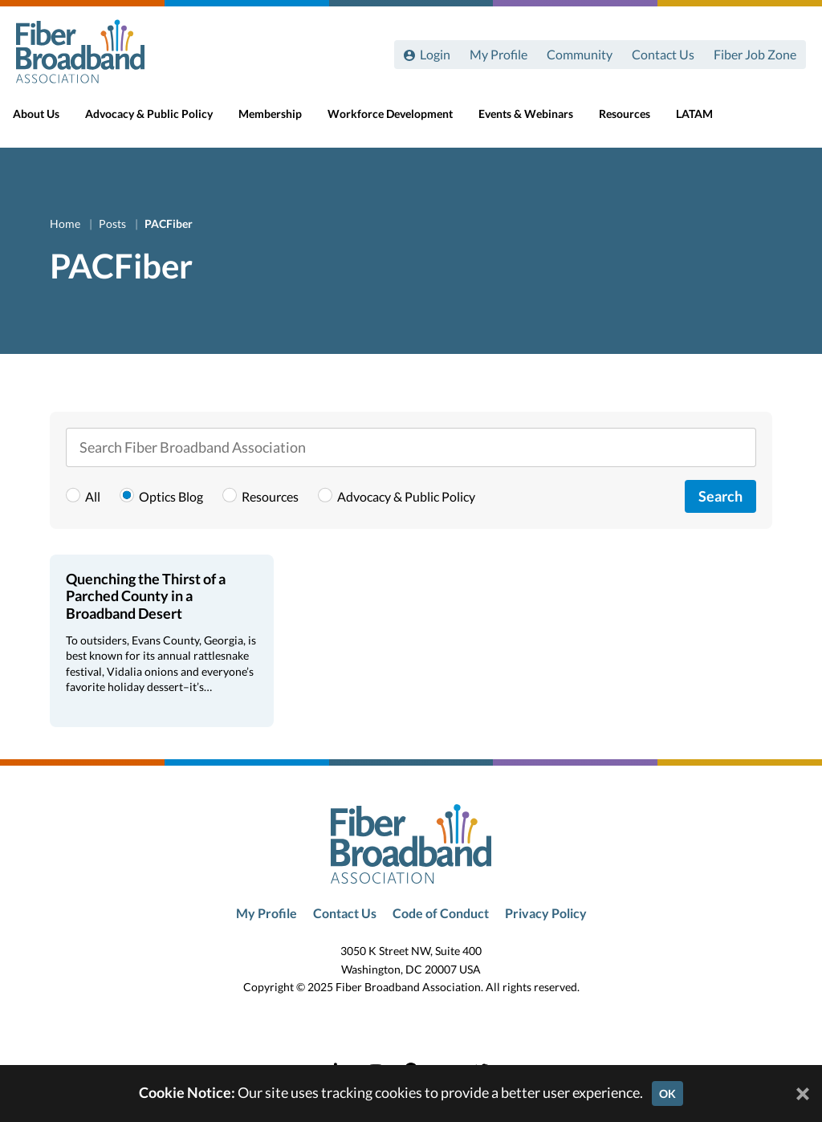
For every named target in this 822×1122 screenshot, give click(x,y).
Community (579, 54)
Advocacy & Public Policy (163, 121)
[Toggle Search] (786, 122)
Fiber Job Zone (755, 54)
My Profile (498, 54)
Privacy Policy (546, 913)
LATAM (708, 121)
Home (66, 223)
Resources (639, 121)
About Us (50, 121)
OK (667, 1093)
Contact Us (663, 54)
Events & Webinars (540, 121)
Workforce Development (404, 121)
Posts (113, 223)
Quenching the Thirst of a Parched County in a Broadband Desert (146, 596)
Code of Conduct (441, 913)
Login (435, 54)
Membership (284, 121)
